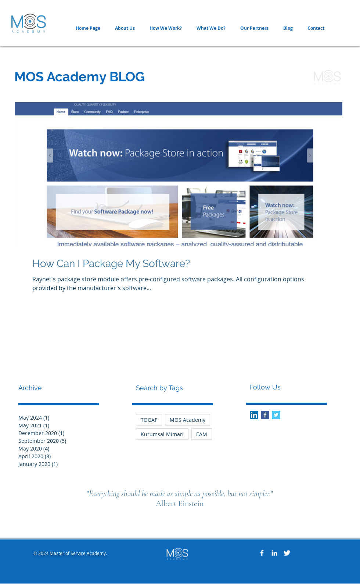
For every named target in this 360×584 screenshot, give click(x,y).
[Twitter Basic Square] (276, 415)
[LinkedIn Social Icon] (254, 415)
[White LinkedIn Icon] (274, 553)
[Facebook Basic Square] (265, 415)
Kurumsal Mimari (162, 434)
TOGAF (149, 419)
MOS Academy (187, 419)
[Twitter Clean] (287, 553)
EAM (201, 434)
